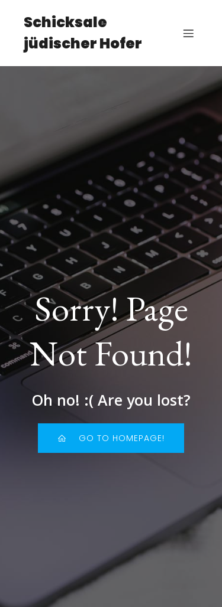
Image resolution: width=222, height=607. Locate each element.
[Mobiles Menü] (188, 33)
